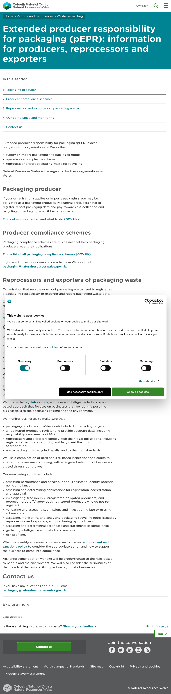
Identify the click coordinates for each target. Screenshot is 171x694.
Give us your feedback (79, 626)
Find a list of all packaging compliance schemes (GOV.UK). (47, 254)
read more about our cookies (38, 347)
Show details (146, 381)
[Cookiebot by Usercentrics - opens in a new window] (153, 301)
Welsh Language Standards (64, 666)
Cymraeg (142, 5)
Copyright (116, 666)
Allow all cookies (138, 391)
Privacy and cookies (145, 666)
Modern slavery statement (25, 673)
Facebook (112, 650)
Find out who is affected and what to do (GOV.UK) (41, 219)
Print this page (157, 626)
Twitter (121, 650)
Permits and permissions (35, 16)
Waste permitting (70, 16)
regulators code (36, 402)
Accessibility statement (20, 666)
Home (8, 16)
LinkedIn (129, 650)
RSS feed (147, 650)
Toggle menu (166, 5)
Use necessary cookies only (85, 391)
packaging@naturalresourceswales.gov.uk (34, 266)
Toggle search (156, 5)
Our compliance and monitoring (30, 117)
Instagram (138, 650)
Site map (97, 666)
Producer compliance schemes (29, 99)
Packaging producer (20, 89)
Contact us (14, 127)
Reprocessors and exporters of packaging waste (42, 108)
